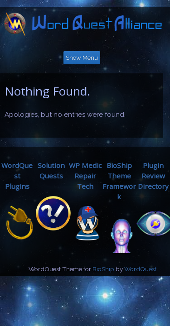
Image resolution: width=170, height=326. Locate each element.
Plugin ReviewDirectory (153, 176)
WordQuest (140, 269)
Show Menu (82, 57)
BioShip (103, 269)
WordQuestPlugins (17, 176)
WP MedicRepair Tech (85, 176)
